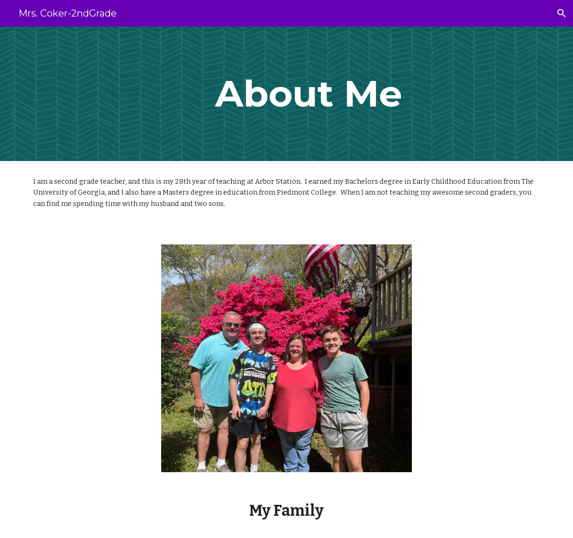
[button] (561, 13)
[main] (308, 93)
